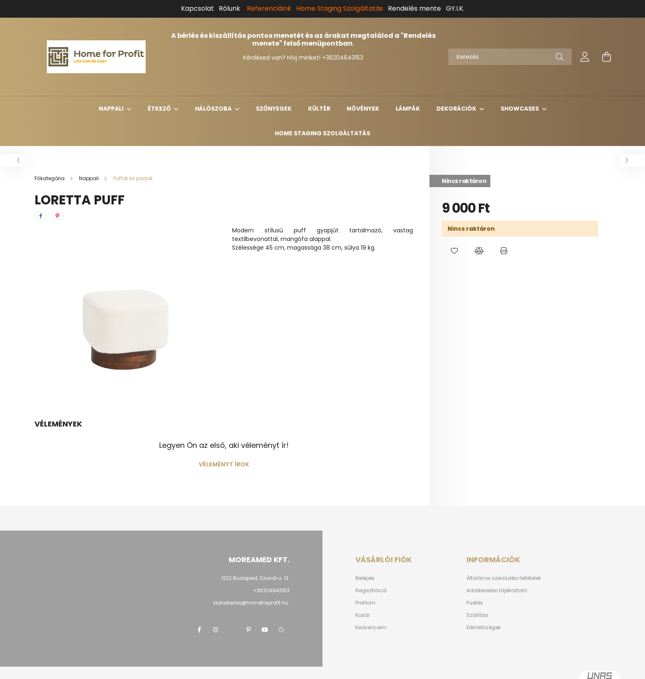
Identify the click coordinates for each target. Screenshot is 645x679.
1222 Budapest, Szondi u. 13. (255, 578)
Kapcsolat (197, 8)
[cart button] (606, 57)
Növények (363, 108)
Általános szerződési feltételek (503, 578)
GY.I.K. (455, 8)
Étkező (160, 108)
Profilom (365, 603)
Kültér (319, 108)
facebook (199, 629)
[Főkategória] (50, 178)
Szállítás (477, 615)
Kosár (362, 615)
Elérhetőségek (483, 627)
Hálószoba (214, 108)
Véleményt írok (224, 464)
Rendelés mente (414, 8)
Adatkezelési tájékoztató (496, 590)
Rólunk (229, 8)
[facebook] (41, 216)
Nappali (112, 108)
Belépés (365, 578)
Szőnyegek (274, 108)
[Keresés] (510, 57)
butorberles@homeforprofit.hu (250, 602)
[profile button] (585, 57)
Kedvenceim (371, 627)
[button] (454, 251)
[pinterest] (57, 216)
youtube (265, 629)
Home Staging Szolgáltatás (322, 133)
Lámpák (408, 108)
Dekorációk (457, 108)
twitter (232, 629)
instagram (215, 629)
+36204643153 (342, 57)
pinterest (248, 629)
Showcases (520, 108)
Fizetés (474, 603)
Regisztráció (371, 590)
